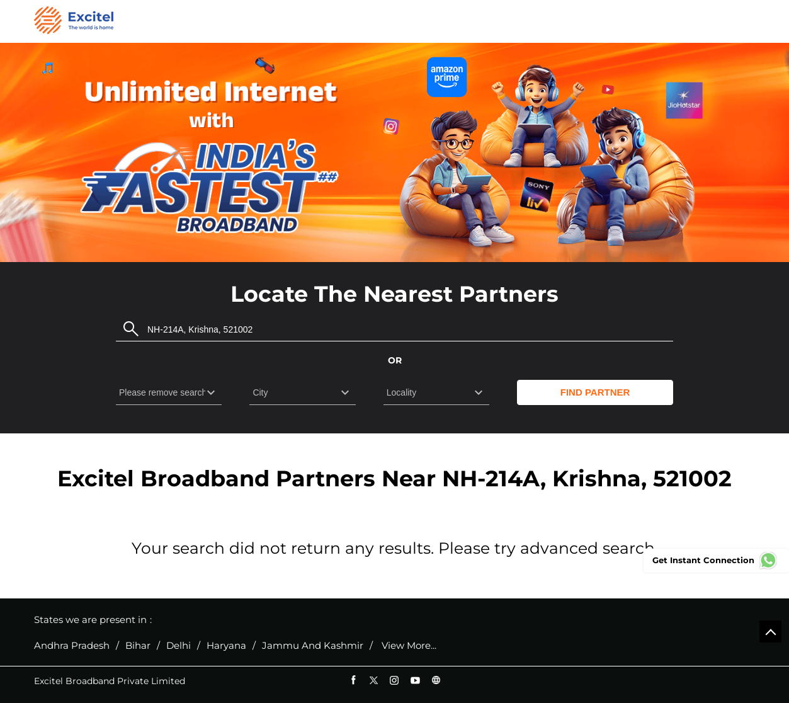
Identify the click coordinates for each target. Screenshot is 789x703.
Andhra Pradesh (72, 645)
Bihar (137, 645)
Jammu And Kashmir (312, 645)
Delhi (178, 645)
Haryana (226, 645)
